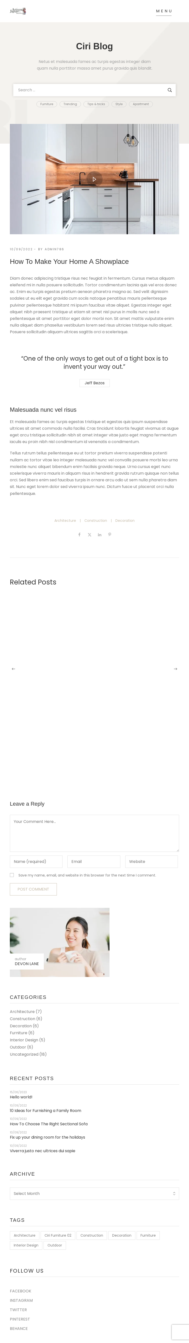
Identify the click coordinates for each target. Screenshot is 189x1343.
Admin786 (54, 249)
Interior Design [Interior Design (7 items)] (26, 1245)
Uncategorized (24, 1054)
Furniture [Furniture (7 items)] (148, 1235)
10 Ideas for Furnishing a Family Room (45, 1110)
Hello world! (21, 1097)
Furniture (18, 1033)
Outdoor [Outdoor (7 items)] (54, 1245)
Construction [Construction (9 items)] (91, 1235)
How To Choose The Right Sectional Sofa (49, 1124)
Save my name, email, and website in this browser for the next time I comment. (87, 875)
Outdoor (18, 1047)
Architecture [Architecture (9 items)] (24, 1235)
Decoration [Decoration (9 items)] (121, 1235)
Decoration (125, 520)
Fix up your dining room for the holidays (47, 1137)
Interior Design (24, 1040)
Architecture (65, 520)
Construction (95, 520)
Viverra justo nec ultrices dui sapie (42, 1151)
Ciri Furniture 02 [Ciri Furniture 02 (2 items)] (58, 1235)
